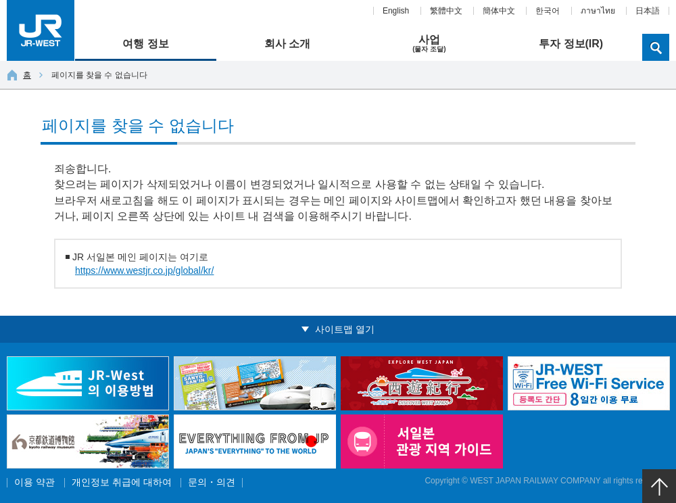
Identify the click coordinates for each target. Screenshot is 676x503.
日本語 (647, 11)
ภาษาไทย (598, 11)
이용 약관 (34, 482)
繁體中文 (446, 11)
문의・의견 (211, 482)
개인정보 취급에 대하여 (122, 482)
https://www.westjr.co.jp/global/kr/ (144, 270)
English (396, 11)
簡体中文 (499, 11)
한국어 (547, 11)
